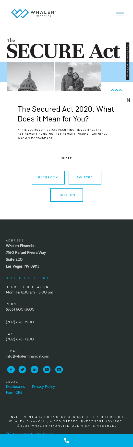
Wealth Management (35, 137)
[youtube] (47, 369)
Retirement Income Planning (81, 133)
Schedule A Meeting (27, 278)
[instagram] (59, 369)
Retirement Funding (35, 133)
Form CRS (14, 392)
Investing (85, 129)
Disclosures (15, 386)
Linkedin (66, 195)
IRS (99, 129)
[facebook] (11, 369)
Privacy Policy (43, 386)
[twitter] (22, 369)
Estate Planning (61, 129)
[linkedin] (34, 369)
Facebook (48, 177)
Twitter (85, 177)
